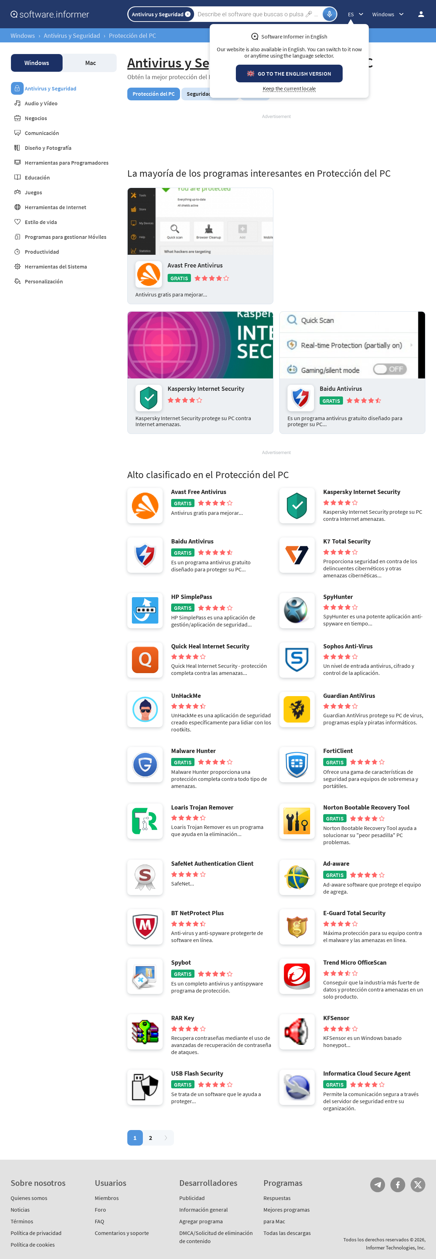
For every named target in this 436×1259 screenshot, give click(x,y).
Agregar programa (201, 1221)
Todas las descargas (287, 1232)
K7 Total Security (347, 541)
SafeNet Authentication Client (212, 863)
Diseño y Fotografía (48, 147)
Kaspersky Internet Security (206, 389)
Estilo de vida (41, 221)
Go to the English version (294, 73)
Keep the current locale (289, 88)
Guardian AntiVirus (349, 696)
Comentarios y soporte (122, 1232)
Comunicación (42, 132)
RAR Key (182, 1018)
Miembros (107, 1197)
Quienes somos (29, 1197)
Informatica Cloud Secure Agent (367, 1073)
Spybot (181, 962)
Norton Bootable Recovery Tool (366, 807)
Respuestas (277, 1197)
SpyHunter (338, 597)
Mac (90, 63)
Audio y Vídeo (41, 103)
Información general (203, 1209)
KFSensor (336, 1018)
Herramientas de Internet (55, 207)
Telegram (377, 1184)
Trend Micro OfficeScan (354, 962)
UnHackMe (186, 696)
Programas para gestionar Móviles (65, 236)
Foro (100, 1209)
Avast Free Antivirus (195, 265)
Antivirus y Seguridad (72, 35)
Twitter (418, 1184)
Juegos (33, 192)
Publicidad (192, 1197)
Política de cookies (33, 1244)
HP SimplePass (191, 597)
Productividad (42, 251)
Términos (22, 1221)
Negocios (36, 118)
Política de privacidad (36, 1232)
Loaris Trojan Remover (202, 807)
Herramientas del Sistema (56, 266)
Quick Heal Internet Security (210, 646)
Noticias (20, 1209)
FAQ (99, 1221)
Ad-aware (336, 863)
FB (397, 1184)
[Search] (259, 14)
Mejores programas (286, 1209)
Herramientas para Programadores (67, 162)
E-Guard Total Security (354, 913)
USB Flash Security (197, 1073)
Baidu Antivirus (341, 389)
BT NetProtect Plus (197, 913)
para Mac (274, 1221)
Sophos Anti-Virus (348, 646)
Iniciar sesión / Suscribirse (419, 14)
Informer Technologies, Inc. (395, 1247)
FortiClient (338, 751)
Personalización (44, 281)
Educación (37, 177)
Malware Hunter (193, 751)
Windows (23, 35)
